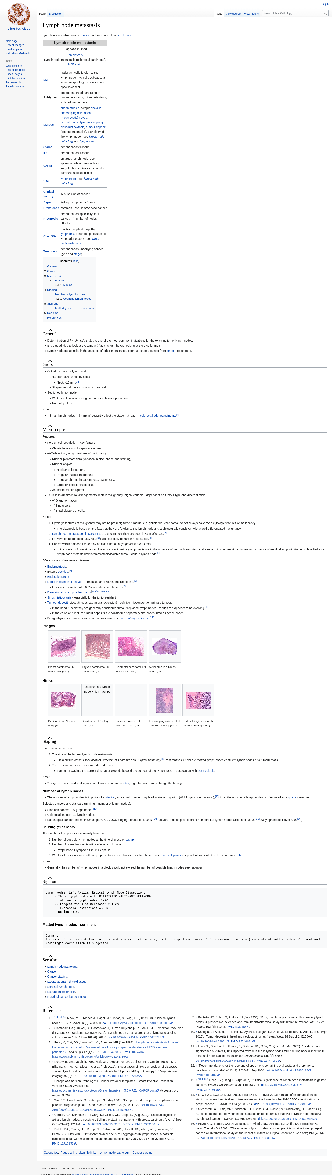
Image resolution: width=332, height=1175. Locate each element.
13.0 (200, 1079)
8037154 (241, 1026)
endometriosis (70, 108)
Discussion (55, 13)
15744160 (270, 1060)
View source (233, 13)
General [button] (50, 333)
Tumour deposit (57, 602)
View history (251, 13)
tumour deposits (170, 855)
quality (292, 797)
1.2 (64, 1017)
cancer (84, 35)
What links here (14, 65)
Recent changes (15, 45)
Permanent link (14, 82)
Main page (12, 41)
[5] (158, 553)
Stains (47, 147)
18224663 (308, 1118)
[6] (70, 570)
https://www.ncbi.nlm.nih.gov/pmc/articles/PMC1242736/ (89, 1056)
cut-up (130, 839)
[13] (217, 796)
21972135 (133, 1076)
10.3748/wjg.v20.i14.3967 (283, 1084)
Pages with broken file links (78, 1152)
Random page (14, 49)
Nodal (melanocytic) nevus (64, 581)
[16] (299, 819)
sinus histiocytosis (72, 127)
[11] (152, 617)
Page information (15, 86)
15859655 (122, 1109)
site (239, 855)
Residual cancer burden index (66, 996)
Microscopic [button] (54, 429)
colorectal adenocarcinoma (158, 415)
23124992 (301, 1104)
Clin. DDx (50, 236)
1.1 (60, 1017)
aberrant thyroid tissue (134, 618)
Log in (325, 4)
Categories (51, 1152)
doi (104, 1023)
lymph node (124, 35)
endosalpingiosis (72, 113)
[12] (163, 759)
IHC (45, 153)
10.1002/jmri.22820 (101, 1076)
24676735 (154, 1037)
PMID (152, 1023)
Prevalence (51, 208)
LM (45, 80)
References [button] (52, 1010)
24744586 (210, 1089)
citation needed (100, 591)
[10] (207, 607)
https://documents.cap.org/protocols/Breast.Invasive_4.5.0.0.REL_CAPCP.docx (104, 1090)
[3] (165, 532)
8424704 (138, 1052)
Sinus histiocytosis (59, 597)
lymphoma (87, 141)
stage (77, 254)
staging (110, 797)
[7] (71, 575)
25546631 (245, 1041)
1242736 (114, 1052)
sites (126, 783)
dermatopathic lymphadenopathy (82, 122)
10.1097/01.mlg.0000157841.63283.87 (226, 1060)
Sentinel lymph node (60, 986)
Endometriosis (56, 566)
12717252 (66, 1143)
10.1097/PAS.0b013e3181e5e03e (108, 1124)
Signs (47, 202)
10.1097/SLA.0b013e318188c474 (227, 1138)
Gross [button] (48, 364)
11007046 (210, 1075)
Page (42, 13)
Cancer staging (57, 976)
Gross (47, 166)
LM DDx (48, 124)
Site (46, 181)
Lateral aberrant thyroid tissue (66, 981)
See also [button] (50, 959)
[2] (177, 414)
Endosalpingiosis (58, 576)
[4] (150, 537)
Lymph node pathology (62, 966)
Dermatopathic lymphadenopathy (68, 592)
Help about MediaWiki (18, 53)
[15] (258, 819)
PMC (104, 1052)
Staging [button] (49, 741)
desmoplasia (206, 770)
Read (219, 13)
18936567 (268, 1138)
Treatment (50, 251)
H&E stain (74, 64)
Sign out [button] (50, 881)
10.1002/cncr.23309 (276, 1118)
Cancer (52, 971)
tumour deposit (96, 127)
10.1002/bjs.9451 (124, 1037)
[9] (124, 586)
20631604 (149, 1124)
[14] (155, 819)
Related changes (15, 69)
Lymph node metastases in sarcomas (76, 533)
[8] (135, 580)
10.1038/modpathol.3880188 (289, 1070)
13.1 (206, 1079)
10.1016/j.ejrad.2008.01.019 (125, 1023)
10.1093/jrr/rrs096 (270, 1104)
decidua (96, 108)
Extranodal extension (61, 991)
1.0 (56, 1017)
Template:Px (75, 55)
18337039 (163, 1023)
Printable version (15, 78)
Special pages (14, 74)
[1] (77, 381)
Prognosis (50, 218)
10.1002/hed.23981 (213, 1041)
